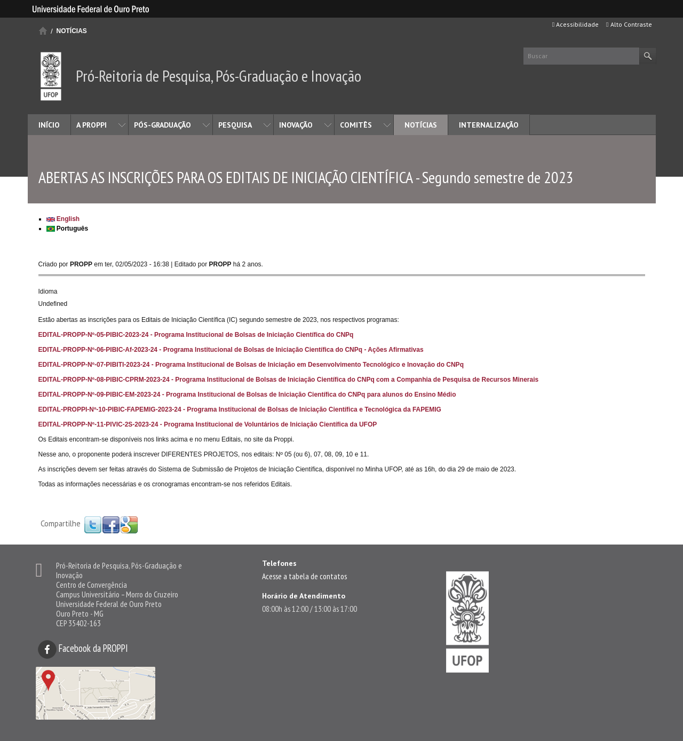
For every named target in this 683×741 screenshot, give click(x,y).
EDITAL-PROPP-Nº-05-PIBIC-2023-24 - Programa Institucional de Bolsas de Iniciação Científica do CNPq (196, 334)
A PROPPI (91, 125)
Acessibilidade (575, 24)
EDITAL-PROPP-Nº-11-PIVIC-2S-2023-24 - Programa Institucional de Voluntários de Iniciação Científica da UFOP (207, 424)
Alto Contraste (629, 24)
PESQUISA (235, 125)
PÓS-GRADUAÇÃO (162, 125)
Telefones (279, 563)
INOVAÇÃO (296, 125)
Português (67, 228)
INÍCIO (49, 125)
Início (42, 30)
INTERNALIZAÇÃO (489, 125)
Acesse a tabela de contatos (304, 576)
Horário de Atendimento (303, 596)
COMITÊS (356, 125)
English (63, 219)
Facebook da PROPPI (83, 648)
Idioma (48, 291)
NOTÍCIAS (72, 31)
